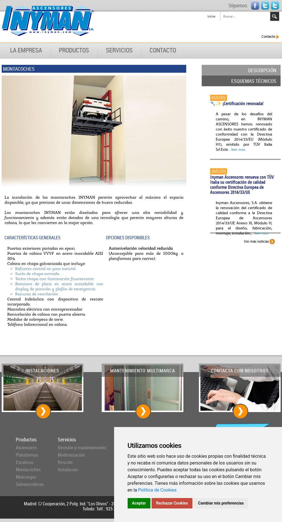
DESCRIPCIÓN (262, 70)
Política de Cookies (157, 490)
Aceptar (139, 503)
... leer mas (236, 149)
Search (274, 16)
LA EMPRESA (26, 50)
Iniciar (211, 16)
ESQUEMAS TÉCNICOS (253, 81)
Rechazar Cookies (172, 503)
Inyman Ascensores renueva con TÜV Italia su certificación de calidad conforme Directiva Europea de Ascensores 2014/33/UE (242, 184)
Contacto (270, 37)
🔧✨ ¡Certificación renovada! (236, 103)
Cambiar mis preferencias (221, 503)
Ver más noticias (259, 242)
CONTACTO (163, 50)
